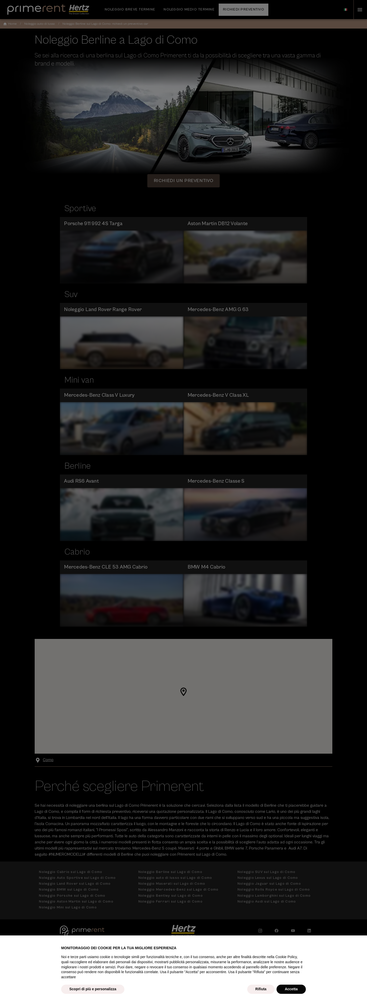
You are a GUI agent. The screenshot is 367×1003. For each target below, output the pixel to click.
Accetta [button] (291, 989)
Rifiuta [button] (261, 989)
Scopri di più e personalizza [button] (92, 989)
